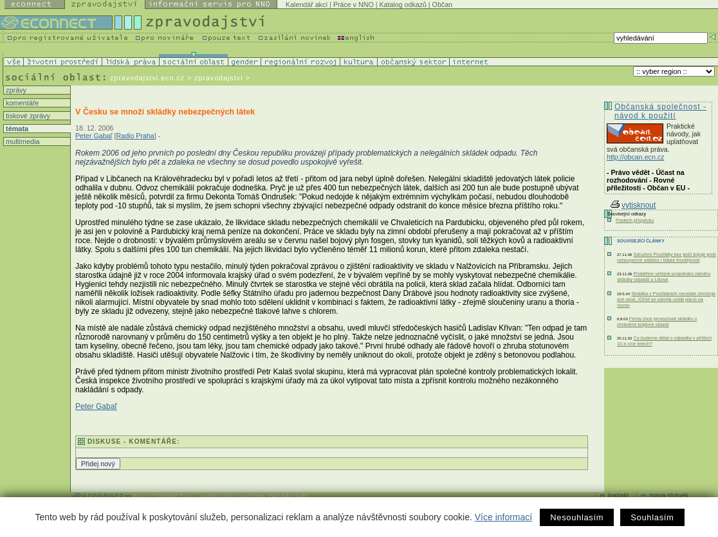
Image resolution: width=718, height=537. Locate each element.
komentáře (21, 103)
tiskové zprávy (27, 116)
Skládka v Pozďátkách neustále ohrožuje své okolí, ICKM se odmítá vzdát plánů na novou (666, 299)
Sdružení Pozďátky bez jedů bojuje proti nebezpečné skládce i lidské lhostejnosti (666, 257)
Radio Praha (135, 136)
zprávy (15, 90)
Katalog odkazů (402, 4)
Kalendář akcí (306, 4)
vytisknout (633, 205)
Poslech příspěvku (635, 220)
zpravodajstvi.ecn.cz (147, 78)
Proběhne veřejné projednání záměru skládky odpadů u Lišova (663, 276)
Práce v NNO (353, 4)
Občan (442, 4)
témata (16, 128)
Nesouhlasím (576, 517)
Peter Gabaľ (94, 136)
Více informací (503, 517)
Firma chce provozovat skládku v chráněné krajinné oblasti (657, 321)
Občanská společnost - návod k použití (660, 111)
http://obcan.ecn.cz (635, 157)
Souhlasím (652, 517)
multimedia (22, 141)
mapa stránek (668, 495)
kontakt (618, 495)
